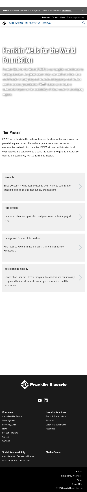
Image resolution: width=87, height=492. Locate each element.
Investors (46, 17)
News (62, 17)
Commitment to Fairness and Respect (18, 456)
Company (20, 30)
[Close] (83, 10)
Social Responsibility (75, 17)
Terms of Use (77, 484)
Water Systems (16, 23)
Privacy (80, 479)
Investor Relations (56, 412)
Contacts (6, 440)
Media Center (53, 452)
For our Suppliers (10, 432)
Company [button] (46, 23)
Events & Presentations (56, 416)
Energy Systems (32, 23)
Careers (55, 17)
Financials (50, 420)
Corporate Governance (56, 424)
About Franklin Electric (12, 416)
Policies (79, 471)
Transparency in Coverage (72, 475)
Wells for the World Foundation (16, 460)
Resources (50, 428)
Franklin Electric (8, 30)
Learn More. (67, 10)
